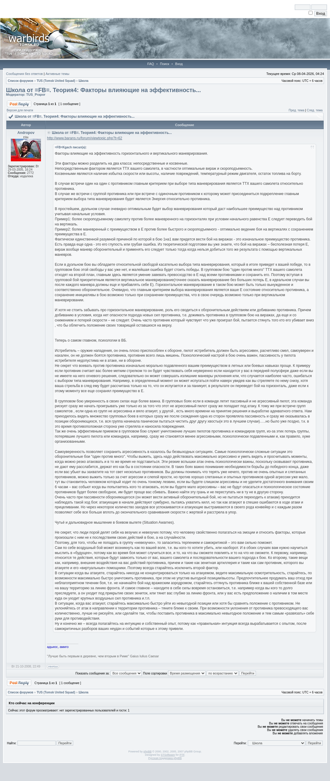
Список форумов (20, 80)
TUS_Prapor (35, 94)
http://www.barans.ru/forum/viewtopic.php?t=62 (84, 138)
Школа (84, 80)
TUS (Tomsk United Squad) (56, 80)
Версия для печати (20, 110)
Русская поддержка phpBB (165, 758)
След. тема (314, 110)
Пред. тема (296, 110)
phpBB (147, 751)
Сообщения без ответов (24, 74)
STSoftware (168, 754)
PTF (181, 754)
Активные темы (57, 74)
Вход (179, 64)
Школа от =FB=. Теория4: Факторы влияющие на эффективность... (103, 90)
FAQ (150, 64)
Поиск (164, 64)
